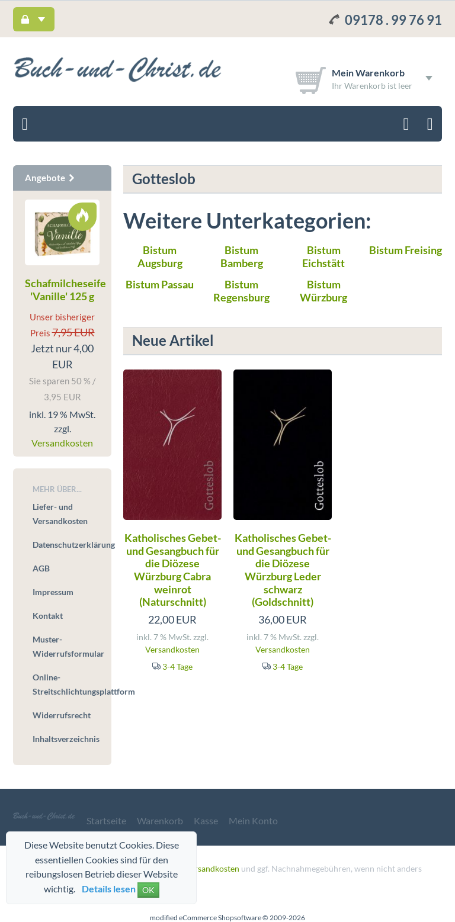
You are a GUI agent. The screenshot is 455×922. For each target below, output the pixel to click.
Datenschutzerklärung (66, 544)
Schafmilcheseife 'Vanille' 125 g (65, 290)
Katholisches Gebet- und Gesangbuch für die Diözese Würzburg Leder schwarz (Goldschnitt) (283, 569)
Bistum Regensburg (241, 291)
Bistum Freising (405, 249)
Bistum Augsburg (159, 256)
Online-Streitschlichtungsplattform (66, 684)
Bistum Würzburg (323, 291)
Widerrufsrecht (62, 715)
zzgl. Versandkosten (203, 868)
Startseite (106, 820)
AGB (41, 568)
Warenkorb (160, 820)
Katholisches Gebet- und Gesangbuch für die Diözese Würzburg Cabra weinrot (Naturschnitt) (172, 569)
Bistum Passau (160, 284)
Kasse (206, 820)
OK (148, 890)
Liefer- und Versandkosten (60, 514)
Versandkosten (172, 649)
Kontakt (48, 616)
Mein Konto (253, 820)
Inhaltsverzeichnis (66, 739)
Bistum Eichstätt (323, 256)
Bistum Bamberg (241, 256)
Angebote (50, 177)
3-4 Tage (177, 666)
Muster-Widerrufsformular (66, 646)
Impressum (53, 592)
